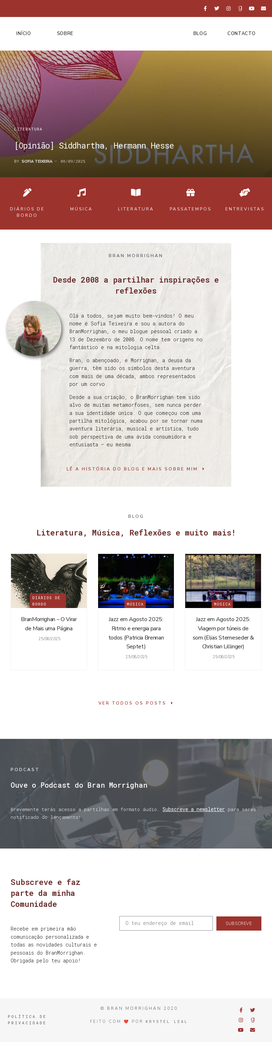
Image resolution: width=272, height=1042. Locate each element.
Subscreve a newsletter (194, 809)
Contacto (241, 33)
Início (23, 33)
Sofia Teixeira (37, 161)
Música (81, 209)
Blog (200, 33)
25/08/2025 (49, 639)
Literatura (28, 129)
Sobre (65, 33)
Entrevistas (245, 209)
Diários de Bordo (46, 601)
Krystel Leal (167, 1021)
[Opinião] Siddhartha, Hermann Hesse (94, 145)
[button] (136, 469)
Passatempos (190, 209)
